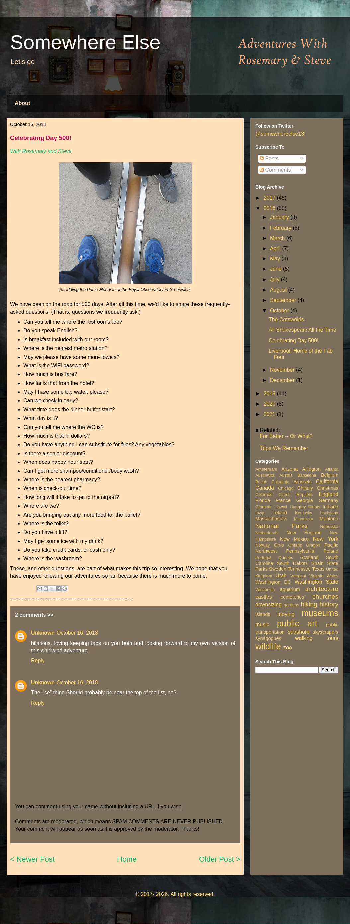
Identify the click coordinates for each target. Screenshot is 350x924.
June (276, 269)
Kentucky (303, 512)
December (283, 380)
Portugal (263, 557)
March (278, 238)
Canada (264, 488)
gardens (291, 604)
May (276, 258)
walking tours (316, 638)
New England (303, 532)
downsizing (268, 604)
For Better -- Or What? (286, 436)
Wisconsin (265, 589)
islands (262, 614)
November (283, 370)
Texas (318, 569)
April (276, 248)
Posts (269, 158)
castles (263, 597)
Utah (281, 575)
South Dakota (292, 563)
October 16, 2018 (77, 633)
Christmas (327, 488)
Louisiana (329, 512)
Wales (332, 575)
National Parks (281, 525)
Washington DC (273, 582)
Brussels (302, 481)
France (283, 500)
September (284, 300)
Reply (37, 660)
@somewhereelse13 (279, 134)
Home (127, 859)
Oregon (313, 545)
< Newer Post (32, 859)
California (327, 481)
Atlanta (331, 469)
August (279, 290)
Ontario (295, 545)
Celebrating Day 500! (293, 340)
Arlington (311, 469)
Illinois (314, 506)
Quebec (285, 557)
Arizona (289, 469)
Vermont (298, 575)
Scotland (309, 557)
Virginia (316, 575)
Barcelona (306, 475)
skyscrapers (325, 632)
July (275, 279)
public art (297, 623)
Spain (317, 563)
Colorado (264, 494)
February (281, 228)
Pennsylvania (300, 551)
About (22, 103)
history (328, 604)
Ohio (279, 545)
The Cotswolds (286, 319)
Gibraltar (263, 506)
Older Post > (219, 859)
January (280, 217)
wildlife (268, 646)
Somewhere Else (85, 42)
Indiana (330, 506)
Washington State (316, 582)
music (262, 624)
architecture (321, 588)
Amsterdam (266, 469)
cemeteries (292, 597)
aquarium (290, 589)
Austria (286, 475)
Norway (262, 545)
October (280, 310)
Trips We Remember (284, 448)
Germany (328, 500)
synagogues (268, 638)
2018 (270, 208)
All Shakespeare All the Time (302, 330)
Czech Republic (296, 494)
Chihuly (305, 488)
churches (325, 596)
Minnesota (303, 518)
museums (320, 613)
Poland (330, 551)
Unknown (43, 633)
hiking (309, 604)
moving (286, 614)
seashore (298, 632)
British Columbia (272, 481)
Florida (262, 500)
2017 (270, 198)
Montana (329, 518)
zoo (287, 647)
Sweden (277, 569)
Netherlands (266, 532)
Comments (275, 170)
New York (325, 539)
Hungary (298, 506)
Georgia (304, 500)
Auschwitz (265, 475)
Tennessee (299, 569)
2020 (270, 404)
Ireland (279, 512)
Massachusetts (271, 518)
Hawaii (280, 506)
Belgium (329, 475)
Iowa (259, 512)
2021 (270, 414)
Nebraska (329, 526)
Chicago (286, 488)
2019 (270, 393)
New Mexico (294, 539)
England (328, 494)
